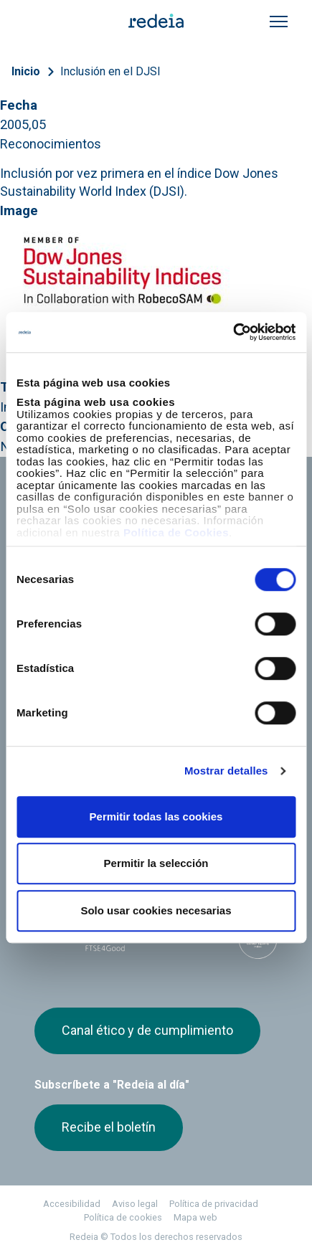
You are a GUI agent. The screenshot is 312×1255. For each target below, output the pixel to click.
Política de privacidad (213, 1203)
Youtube (100, 840)
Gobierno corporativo (208, 588)
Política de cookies (123, 1217)
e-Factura (58, 653)
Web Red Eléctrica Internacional (64, 755)
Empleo (53, 563)
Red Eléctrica (81, 729)
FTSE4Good (105, 938)
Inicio (25, 71)
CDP (207, 935)
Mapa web (195, 1217)
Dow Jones (54, 935)
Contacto (178, 653)
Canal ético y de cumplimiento (147, 1030)
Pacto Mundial (156, 936)
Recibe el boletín (109, 1127)
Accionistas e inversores (68, 595)
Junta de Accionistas (86, 627)
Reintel (168, 729)
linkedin (71, 840)
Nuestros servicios (204, 538)
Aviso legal (135, 1203)
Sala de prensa (193, 563)
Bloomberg (258, 939)
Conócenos (62, 538)
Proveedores (189, 627)
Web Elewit (134, 755)
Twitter (43, 840)
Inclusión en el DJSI (110, 71)
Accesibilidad (71, 1203)
